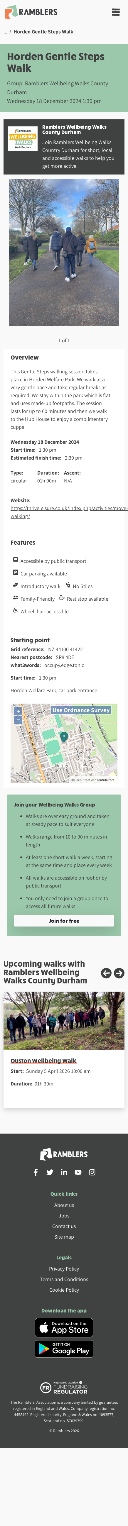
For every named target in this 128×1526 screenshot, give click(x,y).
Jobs (64, 1215)
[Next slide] (119, 973)
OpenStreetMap (85, 780)
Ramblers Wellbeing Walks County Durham (74, 129)
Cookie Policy (64, 1289)
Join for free (64, 920)
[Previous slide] (106, 973)
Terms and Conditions (64, 1279)
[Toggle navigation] (115, 12)
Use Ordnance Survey (81, 710)
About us (64, 1205)
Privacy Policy (64, 1268)
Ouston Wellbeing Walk (44, 1060)
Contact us (64, 1226)
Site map (64, 1236)
